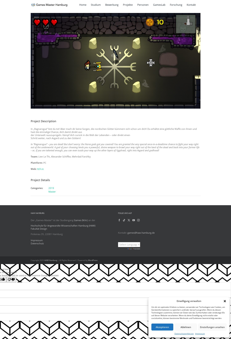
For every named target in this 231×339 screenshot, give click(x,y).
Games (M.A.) (81, 220)
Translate (133, 249)
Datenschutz (37, 243)
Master (52, 191)
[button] (224, 301)
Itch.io (40, 168)
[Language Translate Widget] (129, 244)
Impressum (200, 333)
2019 (51, 188)
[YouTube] (133, 220)
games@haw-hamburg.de (141, 232)
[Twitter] (129, 220)
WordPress (93, 260)
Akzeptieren (162, 327)
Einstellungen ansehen (212, 327)
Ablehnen (186, 327)
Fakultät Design (39, 228)
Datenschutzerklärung (184, 333)
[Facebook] (119, 220)
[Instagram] (138, 220)
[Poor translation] (11, 279)
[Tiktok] (124, 220)
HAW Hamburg (50, 260)
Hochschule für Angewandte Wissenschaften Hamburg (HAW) (63, 225)
